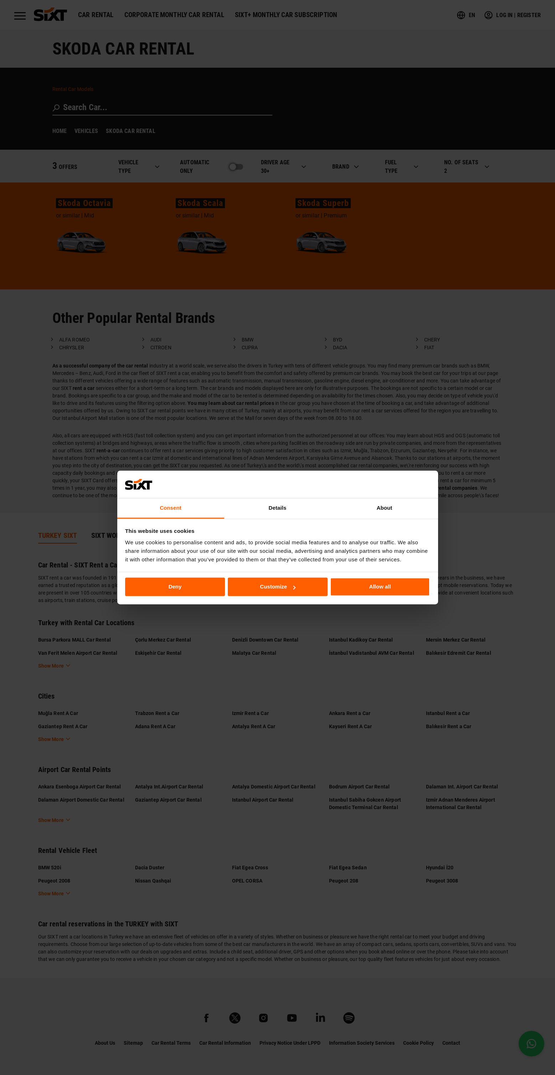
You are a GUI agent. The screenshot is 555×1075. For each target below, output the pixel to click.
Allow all (380, 587)
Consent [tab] (170, 508)
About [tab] (384, 508)
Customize (278, 587)
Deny (175, 587)
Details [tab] (278, 508)
